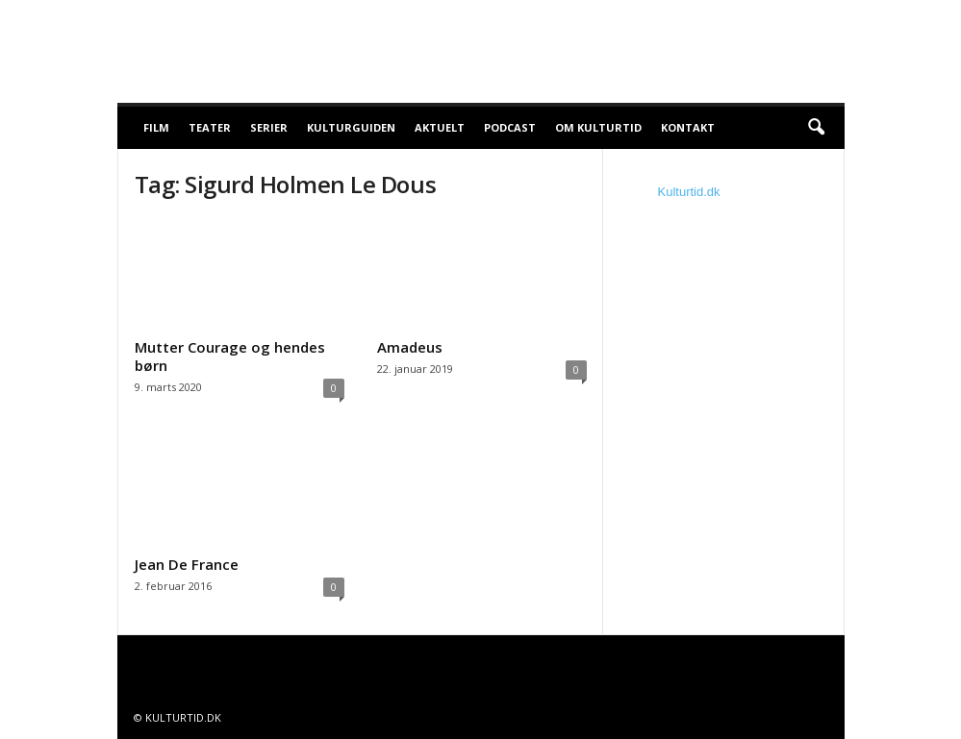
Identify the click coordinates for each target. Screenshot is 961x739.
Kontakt (688, 127)
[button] (816, 128)
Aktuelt (440, 127)
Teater (210, 127)
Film (156, 127)
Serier (269, 127)
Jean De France (187, 564)
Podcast (510, 127)
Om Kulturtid (598, 127)
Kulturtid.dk (689, 192)
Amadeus (410, 347)
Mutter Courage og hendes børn (230, 356)
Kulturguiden (351, 127)
